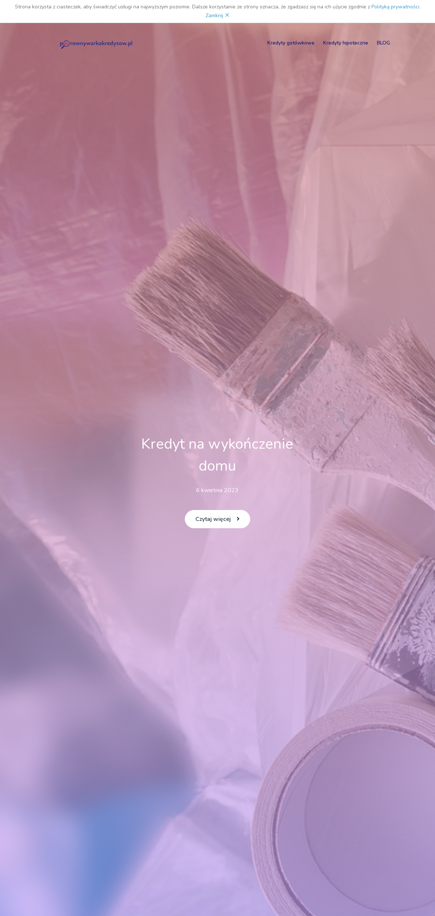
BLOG (383, 42)
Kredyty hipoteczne (345, 42)
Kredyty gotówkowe (290, 42)
